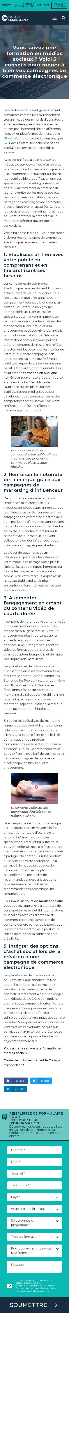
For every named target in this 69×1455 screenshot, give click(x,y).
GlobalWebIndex (17, 138)
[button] (54, 17)
